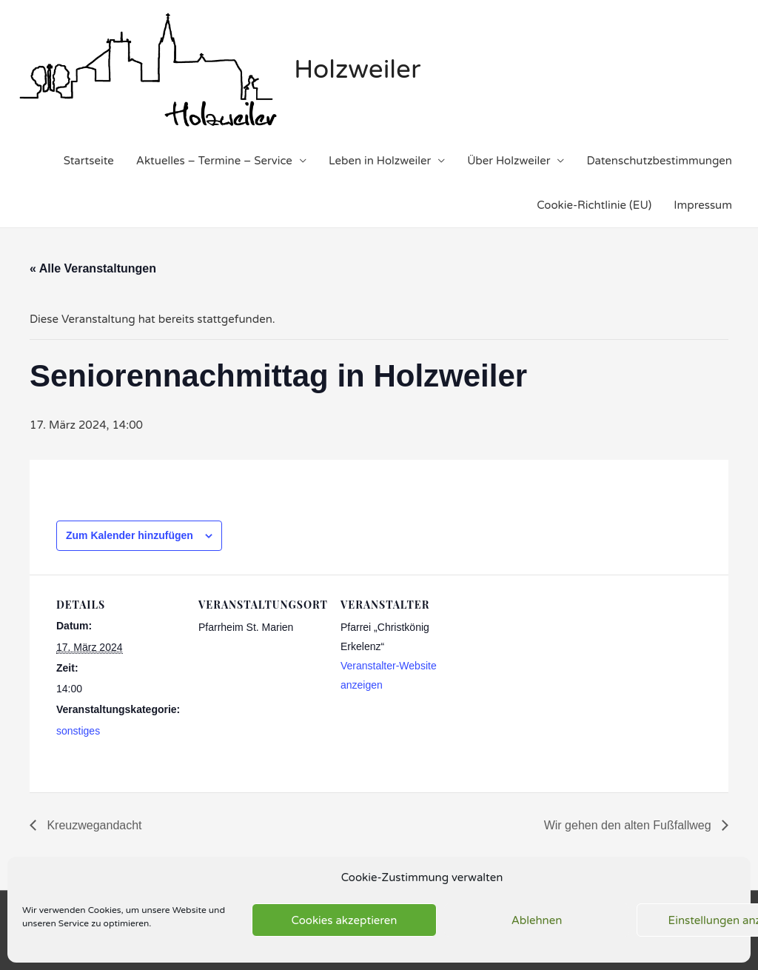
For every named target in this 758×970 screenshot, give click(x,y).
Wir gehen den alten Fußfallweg (629, 825)
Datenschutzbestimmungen (659, 160)
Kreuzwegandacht (93, 825)
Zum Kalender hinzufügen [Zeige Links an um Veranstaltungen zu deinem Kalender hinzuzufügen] (129, 535)
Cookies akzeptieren (345, 920)
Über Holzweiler (508, 160)
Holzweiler (357, 69)
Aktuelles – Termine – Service (214, 160)
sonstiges (78, 731)
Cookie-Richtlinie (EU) (594, 205)
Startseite (89, 160)
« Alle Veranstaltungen (93, 268)
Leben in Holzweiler (380, 160)
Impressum (703, 205)
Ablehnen (537, 920)
